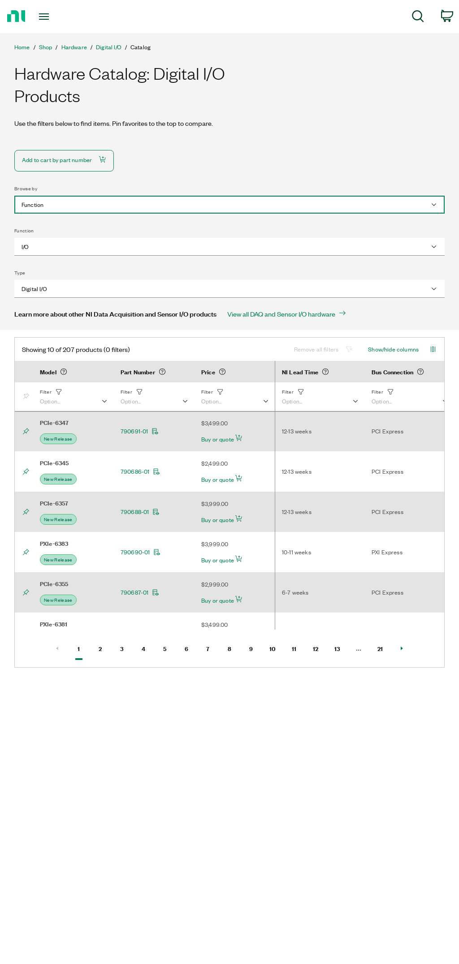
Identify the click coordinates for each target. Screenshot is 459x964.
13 (340, 648)
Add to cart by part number (64, 159)
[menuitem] (418, 18)
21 (383, 648)
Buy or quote (221, 438)
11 (298, 648)
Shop (45, 47)
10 (275, 648)
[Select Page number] (358, 648)
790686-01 (140, 471)
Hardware (74, 47)
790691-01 (140, 431)
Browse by (25, 188)
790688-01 (140, 512)
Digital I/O (108, 47)
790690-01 (140, 552)
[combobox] (229, 205)
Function (24, 230)
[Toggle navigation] (59, 16)
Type (19, 272)
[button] (73, 396)
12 (319, 648)
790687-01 (140, 592)
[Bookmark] (27, 396)
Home (22, 47)
